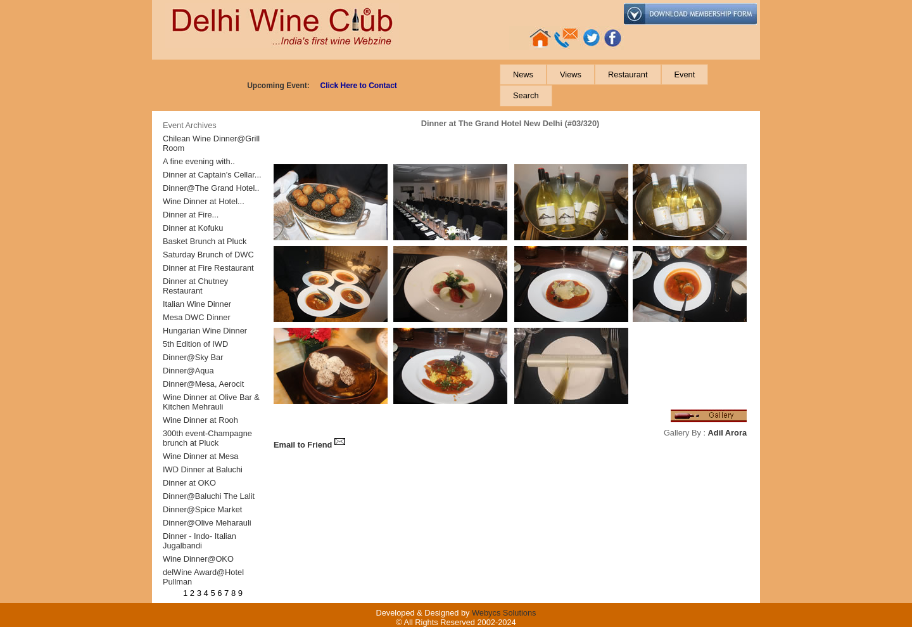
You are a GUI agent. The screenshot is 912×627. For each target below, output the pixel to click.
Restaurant (628, 74)
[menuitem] (523, 74)
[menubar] (629, 85)
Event (684, 74)
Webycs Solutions (504, 612)
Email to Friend (310, 444)
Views (570, 74)
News (523, 74)
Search (526, 95)
